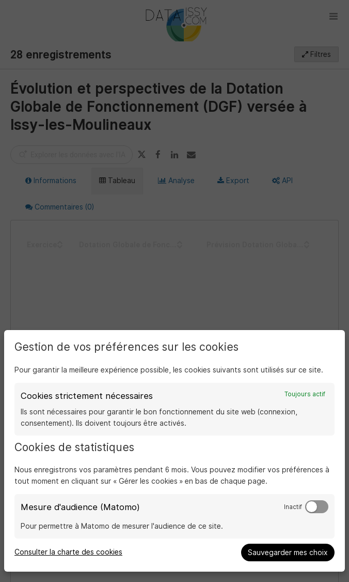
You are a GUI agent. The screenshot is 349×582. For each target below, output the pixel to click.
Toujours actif (304, 394)
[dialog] (174, 451)
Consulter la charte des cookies (68, 552)
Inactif (293, 507)
